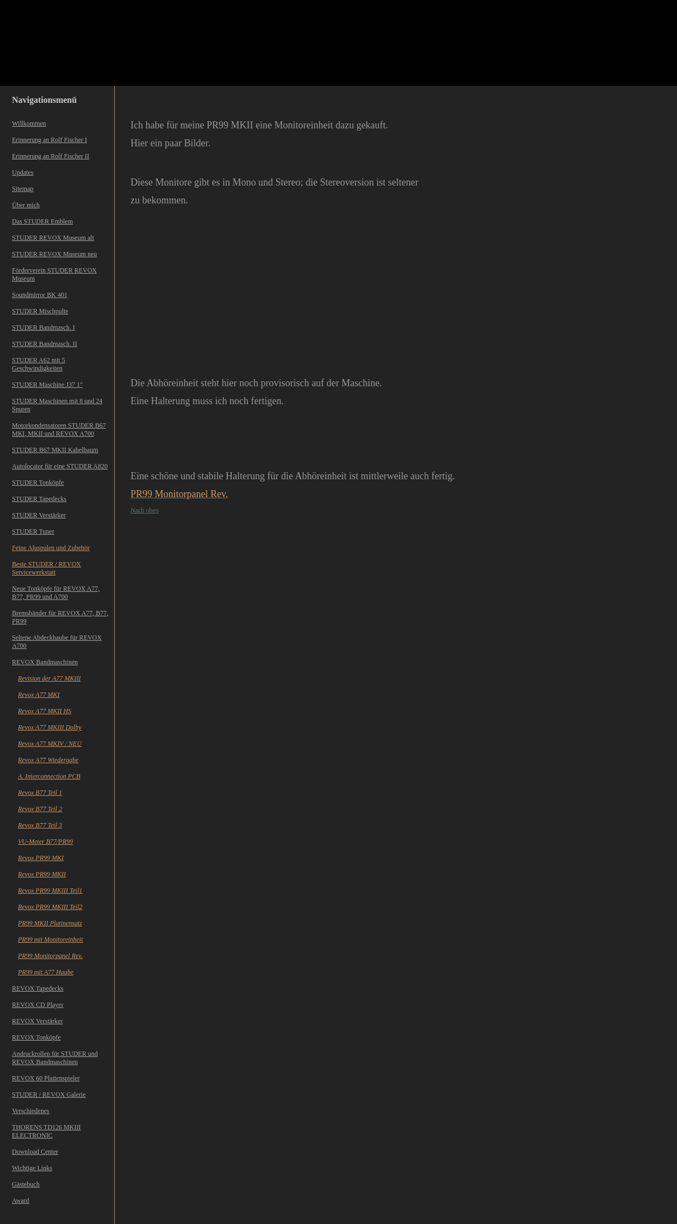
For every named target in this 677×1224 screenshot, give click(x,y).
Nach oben (145, 510)
